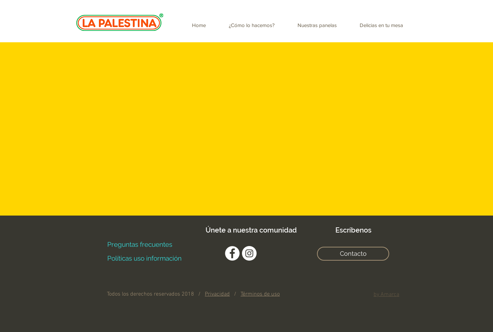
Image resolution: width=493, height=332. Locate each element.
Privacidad (217, 294)
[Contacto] (353, 254)
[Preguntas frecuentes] (139, 244)
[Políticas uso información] (144, 258)
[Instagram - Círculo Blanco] (249, 253)
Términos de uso (260, 294)
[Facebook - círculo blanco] (232, 253)
